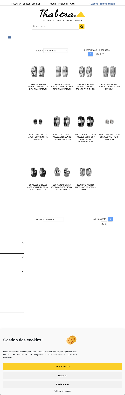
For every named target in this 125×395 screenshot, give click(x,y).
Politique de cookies (62, 391)
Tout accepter (62, 366)
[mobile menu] (9, 37)
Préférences (62, 384)
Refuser (62, 375)
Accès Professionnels (101, 3)
